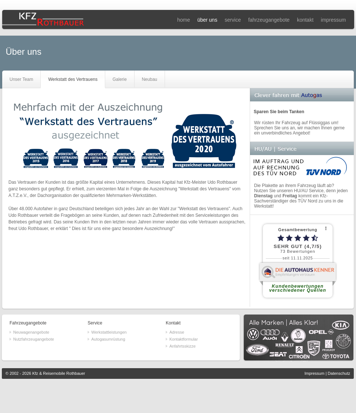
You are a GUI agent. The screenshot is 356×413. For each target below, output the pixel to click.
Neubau (149, 79)
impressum (333, 20)
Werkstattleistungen (108, 332)
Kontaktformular (183, 339)
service (233, 20)
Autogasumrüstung (108, 339)
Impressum (314, 373)
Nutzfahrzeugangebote (33, 339)
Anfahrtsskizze (182, 346)
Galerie (120, 79)
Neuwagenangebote (31, 332)
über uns (207, 20)
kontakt (305, 20)
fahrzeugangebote (269, 20)
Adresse (176, 332)
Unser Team (21, 79)
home (183, 20)
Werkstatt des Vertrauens (73, 79)
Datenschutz (339, 373)
